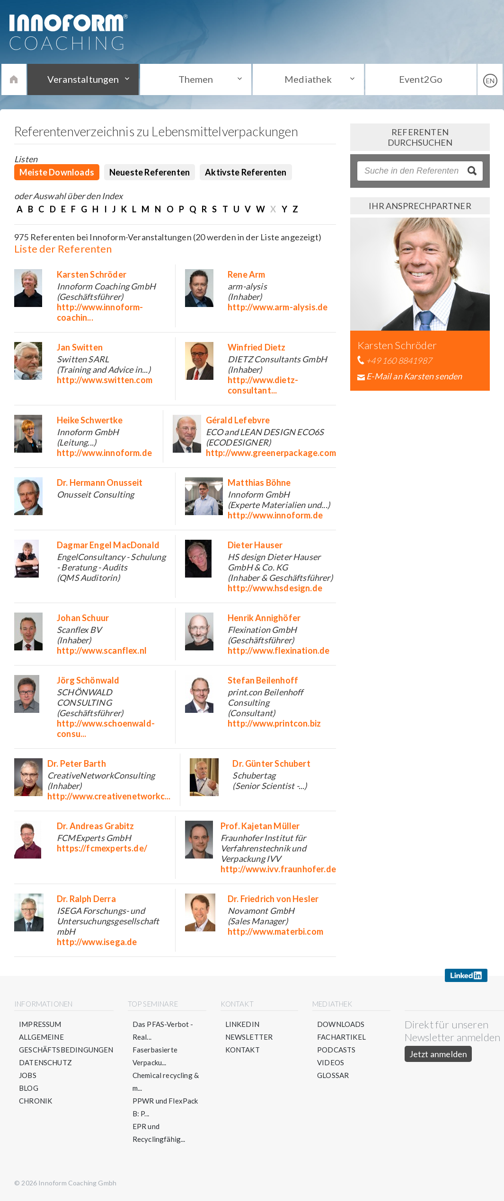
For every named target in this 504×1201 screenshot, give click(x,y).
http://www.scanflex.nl (102, 650)
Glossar (333, 1075)
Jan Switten (80, 347)
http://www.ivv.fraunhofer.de (278, 869)
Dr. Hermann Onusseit (100, 482)
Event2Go (420, 79)
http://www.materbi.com (275, 931)
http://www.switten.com (104, 380)
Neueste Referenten (149, 172)
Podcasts (336, 1049)
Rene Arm (246, 274)
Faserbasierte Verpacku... (155, 1056)
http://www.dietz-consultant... (263, 385)
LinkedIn (242, 1024)
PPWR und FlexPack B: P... (165, 1107)
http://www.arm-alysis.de (277, 307)
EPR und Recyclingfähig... (159, 1132)
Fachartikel (341, 1037)
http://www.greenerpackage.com (271, 452)
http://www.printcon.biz (274, 723)
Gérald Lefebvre (238, 420)
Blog (28, 1088)
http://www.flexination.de (279, 650)
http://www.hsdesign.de (275, 588)
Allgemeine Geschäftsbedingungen (66, 1043)
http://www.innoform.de (104, 452)
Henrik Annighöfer (264, 618)
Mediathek (308, 79)
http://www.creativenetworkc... (108, 796)
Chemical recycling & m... (166, 1081)
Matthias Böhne (259, 482)
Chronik (35, 1100)
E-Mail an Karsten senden (414, 376)
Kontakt (242, 1049)
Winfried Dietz (257, 347)
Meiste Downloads (56, 172)
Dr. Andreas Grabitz (95, 826)
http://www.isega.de (97, 942)
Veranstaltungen (83, 79)
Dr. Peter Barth (76, 763)
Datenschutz (45, 1062)
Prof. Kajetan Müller (260, 826)
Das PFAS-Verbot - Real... (163, 1030)
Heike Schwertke (90, 420)
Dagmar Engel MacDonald (108, 545)
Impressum (40, 1024)
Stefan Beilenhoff (263, 680)
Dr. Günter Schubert (271, 763)
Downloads (341, 1024)
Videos (330, 1062)
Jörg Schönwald (88, 680)
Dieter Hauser (255, 545)
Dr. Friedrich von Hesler (273, 899)
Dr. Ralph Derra (86, 899)
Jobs (27, 1075)
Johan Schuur (83, 618)
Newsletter (249, 1037)
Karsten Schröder (91, 274)
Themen (195, 79)
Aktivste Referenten (245, 172)
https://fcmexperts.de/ (102, 848)
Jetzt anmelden (438, 1054)
